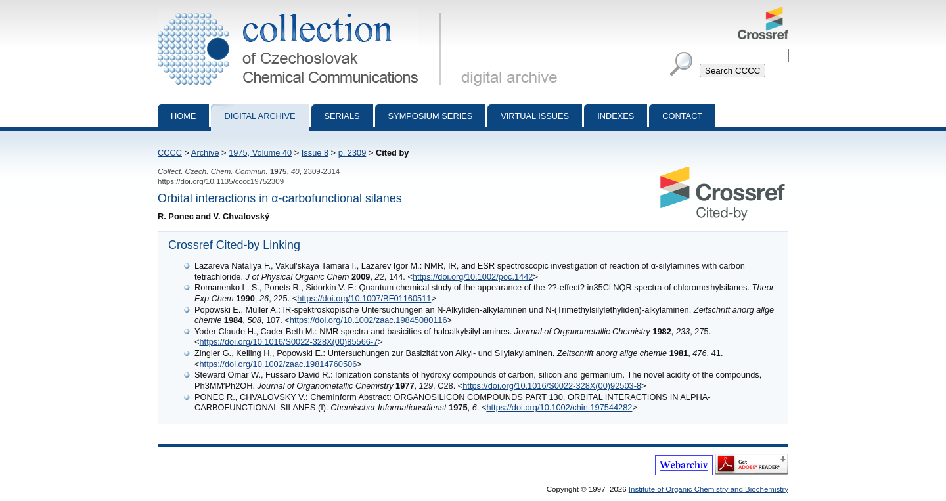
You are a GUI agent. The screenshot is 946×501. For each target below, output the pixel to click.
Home (183, 116)
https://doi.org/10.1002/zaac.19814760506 (278, 364)
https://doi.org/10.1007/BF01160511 (364, 298)
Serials (342, 116)
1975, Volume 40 (260, 153)
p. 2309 (352, 153)
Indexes (615, 116)
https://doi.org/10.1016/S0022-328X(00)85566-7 (288, 342)
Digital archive (259, 116)
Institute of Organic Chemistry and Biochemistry (708, 489)
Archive (205, 153)
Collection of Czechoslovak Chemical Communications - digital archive (302, 12)
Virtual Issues (535, 116)
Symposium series (430, 116)
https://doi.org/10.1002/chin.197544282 (559, 407)
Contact (682, 116)
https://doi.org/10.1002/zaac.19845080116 (368, 320)
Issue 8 (315, 153)
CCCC (170, 153)
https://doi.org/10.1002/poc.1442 (473, 277)
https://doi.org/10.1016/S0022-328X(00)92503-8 (551, 386)
